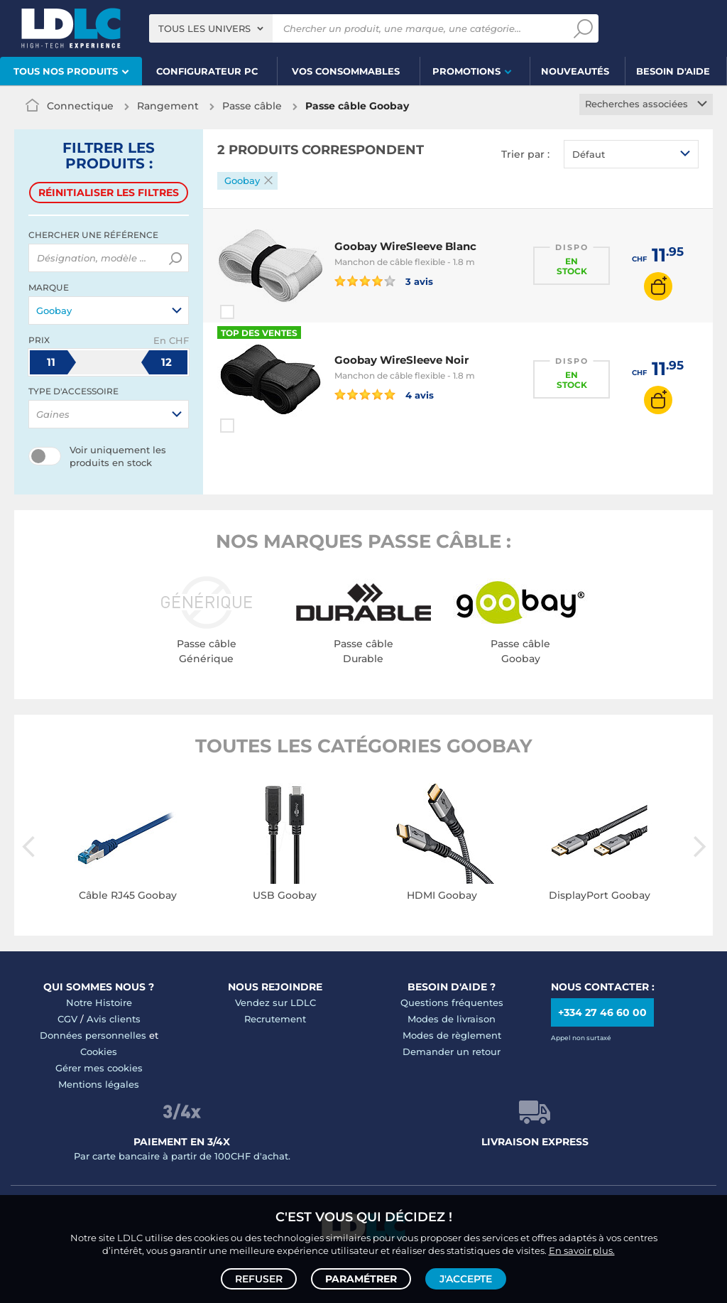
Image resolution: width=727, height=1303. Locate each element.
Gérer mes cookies (99, 1068)
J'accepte (465, 1278)
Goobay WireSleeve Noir (401, 360)
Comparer (252, 312)
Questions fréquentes (451, 1002)
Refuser (259, 1278)
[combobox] (211, 28)
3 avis (383, 280)
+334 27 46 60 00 (602, 1012)
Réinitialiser (108, 192)
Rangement (168, 105)
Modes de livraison (452, 1018)
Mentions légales (98, 1084)
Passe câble (252, 105)
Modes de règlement (452, 1035)
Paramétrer (361, 1278)
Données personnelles (93, 1035)
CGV (67, 1018)
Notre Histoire (99, 1002)
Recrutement (275, 1018)
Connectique (80, 105)
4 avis (384, 394)
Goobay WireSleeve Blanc (405, 246)
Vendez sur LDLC (275, 1002)
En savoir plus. (582, 1250)
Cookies (98, 1051)
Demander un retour (452, 1051)
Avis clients (114, 1018)
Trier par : (525, 154)
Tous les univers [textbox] (204, 28)
